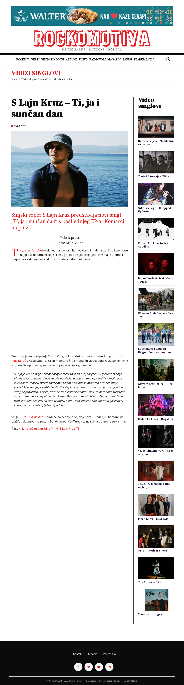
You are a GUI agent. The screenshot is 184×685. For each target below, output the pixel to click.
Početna (22, 59)
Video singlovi (52, 59)
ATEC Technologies (129, 680)
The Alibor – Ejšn (149, 582)
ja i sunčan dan (32, 428)
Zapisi (127, 59)
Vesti (35, 59)
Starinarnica (144, 59)
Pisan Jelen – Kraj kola (153, 519)
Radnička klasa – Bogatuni (155, 419)
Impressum (110, 654)
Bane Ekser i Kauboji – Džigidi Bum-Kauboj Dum (155, 350)
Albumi (71, 59)
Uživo (83, 59)
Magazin (114, 59)
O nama (92, 654)
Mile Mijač (51, 428)
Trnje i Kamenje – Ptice (153, 176)
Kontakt (77, 654)
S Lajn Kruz (67, 428)
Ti (77, 428)
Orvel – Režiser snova (152, 550)
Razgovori (97, 59)
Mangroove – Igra (150, 614)
